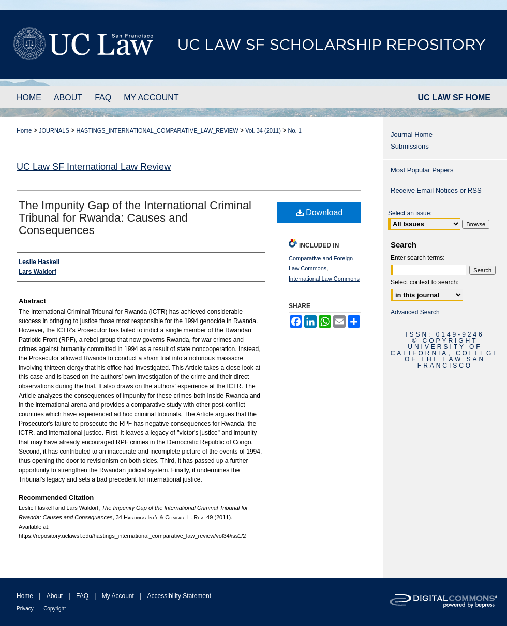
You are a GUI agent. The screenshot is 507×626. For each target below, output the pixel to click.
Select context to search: (424, 282)
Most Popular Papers (422, 170)
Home (24, 130)
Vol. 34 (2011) (263, 130)
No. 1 (295, 130)
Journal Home (412, 134)
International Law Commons (324, 278)
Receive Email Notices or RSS (436, 190)
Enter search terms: (418, 257)
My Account (118, 596)
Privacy (25, 609)
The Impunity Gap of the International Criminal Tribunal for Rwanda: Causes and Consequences (135, 218)
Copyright (54, 609)
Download (319, 212)
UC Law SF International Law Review (94, 167)
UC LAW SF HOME (454, 97)
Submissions (410, 146)
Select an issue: (410, 213)
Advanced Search (415, 312)
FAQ (82, 596)
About (55, 596)
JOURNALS (54, 130)
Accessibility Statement (179, 596)
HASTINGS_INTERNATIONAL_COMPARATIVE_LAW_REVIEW (157, 130)
